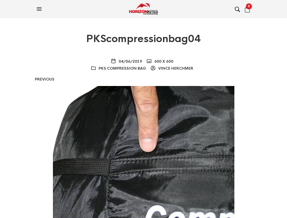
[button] (40, 9)
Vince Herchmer (175, 68)
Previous (44, 79)
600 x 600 (163, 61)
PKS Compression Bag (122, 68)
